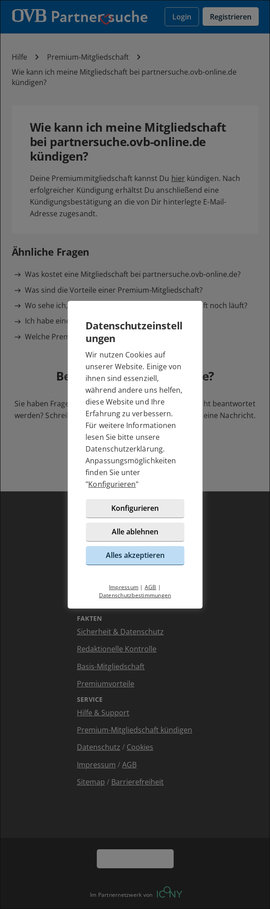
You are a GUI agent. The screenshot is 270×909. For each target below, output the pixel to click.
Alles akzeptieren (135, 555)
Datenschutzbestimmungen (135, 595)
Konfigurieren (112, 484)
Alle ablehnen (135, 532)
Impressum (123, 587)
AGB (150, 587)
